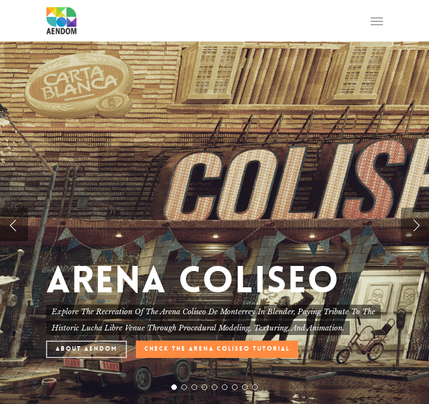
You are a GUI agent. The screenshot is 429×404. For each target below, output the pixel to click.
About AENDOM (86, 349)
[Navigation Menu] (377, 20)
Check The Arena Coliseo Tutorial (217, 349)
